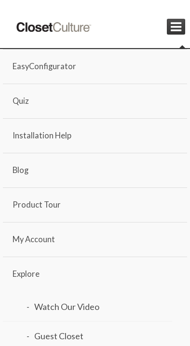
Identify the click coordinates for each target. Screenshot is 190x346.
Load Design (64, 250)
